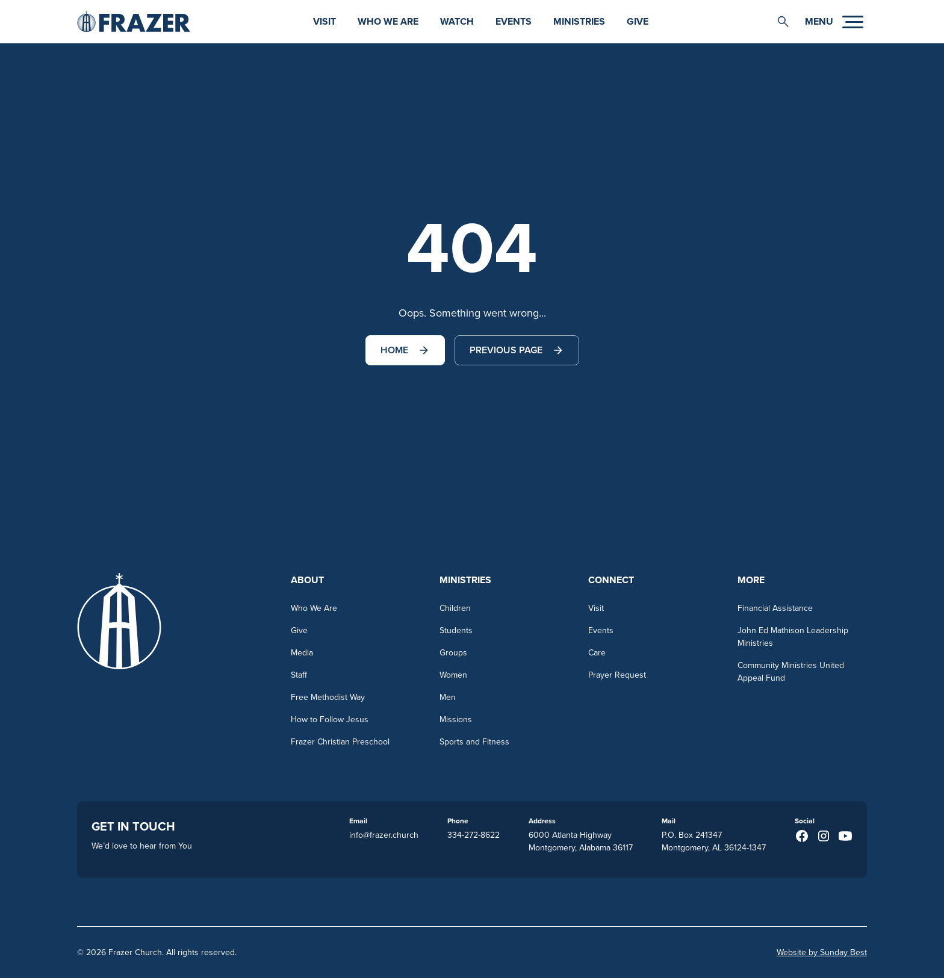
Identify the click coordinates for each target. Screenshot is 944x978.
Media (302, 652)
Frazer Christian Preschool (340, 741)
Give (637, 21)
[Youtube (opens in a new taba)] (845, 836)
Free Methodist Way (328, 697)
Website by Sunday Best (822, 952)
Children (455, 608)
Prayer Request (617, 675)
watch (457, 21)
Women (453, 675)
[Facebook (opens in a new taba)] (802, 836)
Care (597, 652)
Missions (455, 719)
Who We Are (388, 21)
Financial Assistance (775, 608)
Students (456, 630)
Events (513, 21)
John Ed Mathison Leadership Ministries (793, 636)
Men (447, 697)
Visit (324, 21)
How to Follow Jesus (329, 719)
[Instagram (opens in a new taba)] (823, 836)
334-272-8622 (473, 835)
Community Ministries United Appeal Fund (791, 671)
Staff (299, 675)
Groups (453, 652)
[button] (783, 22)
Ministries (579, 21)
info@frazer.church (383, 835)
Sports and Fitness (474, 741)
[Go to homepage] (133, 21)
